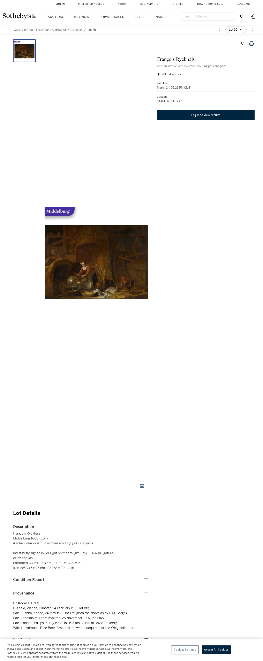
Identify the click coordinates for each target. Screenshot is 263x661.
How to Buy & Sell (210, 4)
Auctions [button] (56, 16)
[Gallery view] (142, 486)
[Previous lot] (220, 29)
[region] (131, 650)
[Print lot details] (251, 43)
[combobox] (208, 17)
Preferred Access (91, 4)
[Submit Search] (230, 16)
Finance (160, 16)
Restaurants (149, 4)
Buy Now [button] (81, 16)
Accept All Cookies (216, 649)
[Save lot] (243, 43)
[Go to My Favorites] (242, 16)
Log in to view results (205, 115)
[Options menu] (236, 29)
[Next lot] (252, 29)
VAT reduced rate (171, 74)
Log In (60, 4)
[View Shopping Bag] (253, 16)
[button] (97, 259)
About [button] (122, 4)
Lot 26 (92, 30)
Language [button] (244, 4)
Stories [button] (178, 4)
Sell (138, 16)
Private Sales (112, 16)
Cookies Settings (185, 649)
